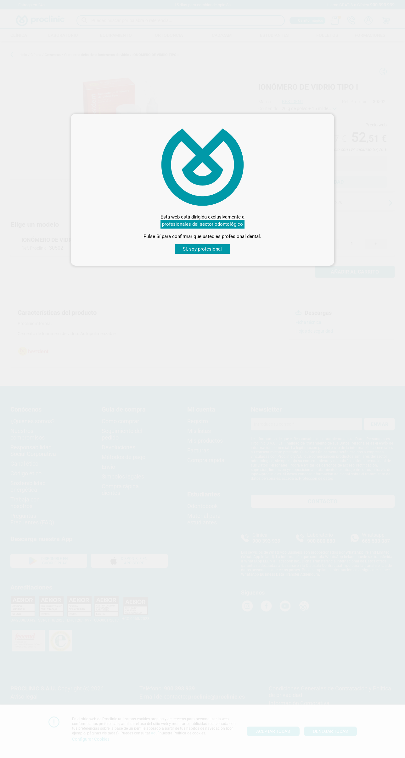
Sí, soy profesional (202, 249)
